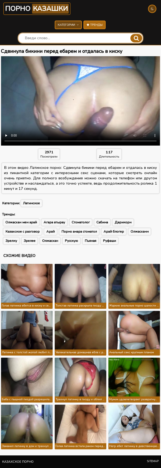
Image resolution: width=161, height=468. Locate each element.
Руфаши (109, 241)
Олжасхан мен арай (21, 222)
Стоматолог (81, 222)
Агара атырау (54, 222)
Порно (37, 9)
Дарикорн (123, 222)
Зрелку (11, 241)
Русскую (71, 241)
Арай (50, 231)
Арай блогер (114, 231)
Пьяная (90, 241)
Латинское (31, 203)
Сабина (102, 222)
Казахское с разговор (22, 231)
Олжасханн (140, 231)
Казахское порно (18, 462)
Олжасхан (50, 241)
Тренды (95, 25)
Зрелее (29, 241)
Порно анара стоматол (79, 231)
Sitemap (153, 461)
